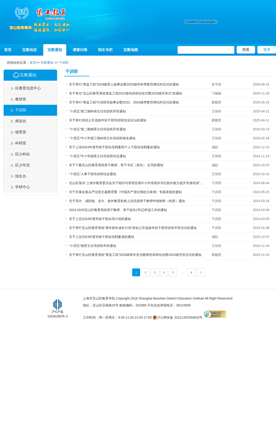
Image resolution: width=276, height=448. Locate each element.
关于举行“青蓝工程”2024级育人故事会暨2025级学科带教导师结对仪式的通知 (124, 84)
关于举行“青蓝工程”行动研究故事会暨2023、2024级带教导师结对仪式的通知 (124, 102)
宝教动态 (29, 50)
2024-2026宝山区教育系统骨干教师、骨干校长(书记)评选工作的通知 (118, 210)
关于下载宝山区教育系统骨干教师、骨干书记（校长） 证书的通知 (116, 165)
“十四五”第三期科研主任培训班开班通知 (97, 111)
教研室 (20, 99)
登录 (266, 49)
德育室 (20, 132)
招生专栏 (105, 50)
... (182, 272)
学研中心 (22, 187)
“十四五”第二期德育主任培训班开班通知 (97, 129)
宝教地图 (130, 50)
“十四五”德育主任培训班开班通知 (92, 246)
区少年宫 (22, 165)
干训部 (64, 62)
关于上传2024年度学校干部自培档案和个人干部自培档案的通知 (114, 147)
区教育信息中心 (28, 88)
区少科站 (22, 154)
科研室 (20, 143)
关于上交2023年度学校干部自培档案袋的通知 (101, 237)
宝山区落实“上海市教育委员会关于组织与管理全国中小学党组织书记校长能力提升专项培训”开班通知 (137, 183)
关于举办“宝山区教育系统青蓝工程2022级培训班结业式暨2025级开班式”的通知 (125, 93)
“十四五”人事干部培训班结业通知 (92, 174)
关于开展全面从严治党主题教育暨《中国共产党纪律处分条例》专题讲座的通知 (125, 192)
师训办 (20, 121)
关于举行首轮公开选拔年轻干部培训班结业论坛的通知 (107, 120)
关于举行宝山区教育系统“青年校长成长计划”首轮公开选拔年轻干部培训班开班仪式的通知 (133, 228)
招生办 (20, 176)
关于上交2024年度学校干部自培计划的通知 (100, 219)
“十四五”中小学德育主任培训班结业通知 (97, 156)
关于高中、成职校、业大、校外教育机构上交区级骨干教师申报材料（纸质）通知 (127, 201)
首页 (8, 50)
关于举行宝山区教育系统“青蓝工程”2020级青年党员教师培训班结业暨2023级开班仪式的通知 (135, 255)
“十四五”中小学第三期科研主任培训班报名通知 (102, 138)
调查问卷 (80, 50)
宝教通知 (54, 50)
